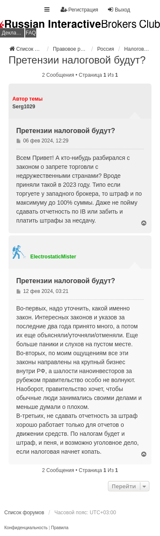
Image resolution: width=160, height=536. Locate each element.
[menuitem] (25, 528)
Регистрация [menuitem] (79, 9)
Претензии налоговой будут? (77, 60)
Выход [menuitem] (118, 9)
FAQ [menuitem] (31, 33)
